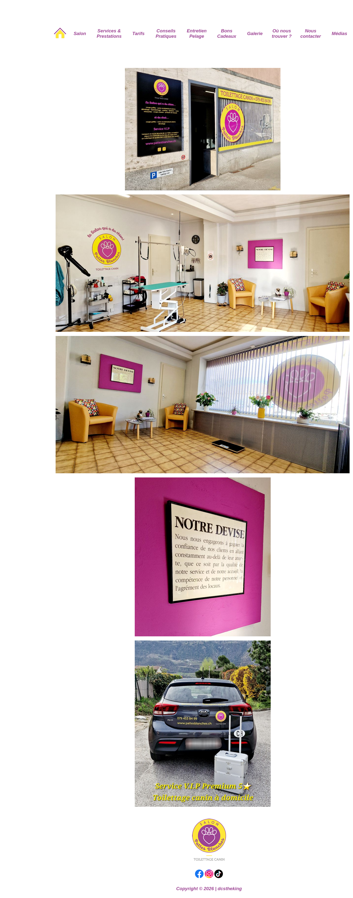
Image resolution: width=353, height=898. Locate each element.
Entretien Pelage (197, 33)
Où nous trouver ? (282, 33)
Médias (339, 33)
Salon (79, 33)
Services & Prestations (109, 33)
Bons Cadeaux (226, 33)
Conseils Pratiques (166, 33)
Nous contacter (310, 33)
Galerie (255, 33)
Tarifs (138, 33)
